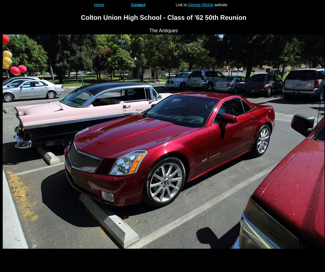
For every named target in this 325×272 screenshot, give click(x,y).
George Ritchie (200, 5)
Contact (138, 5)
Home (99, 5)
